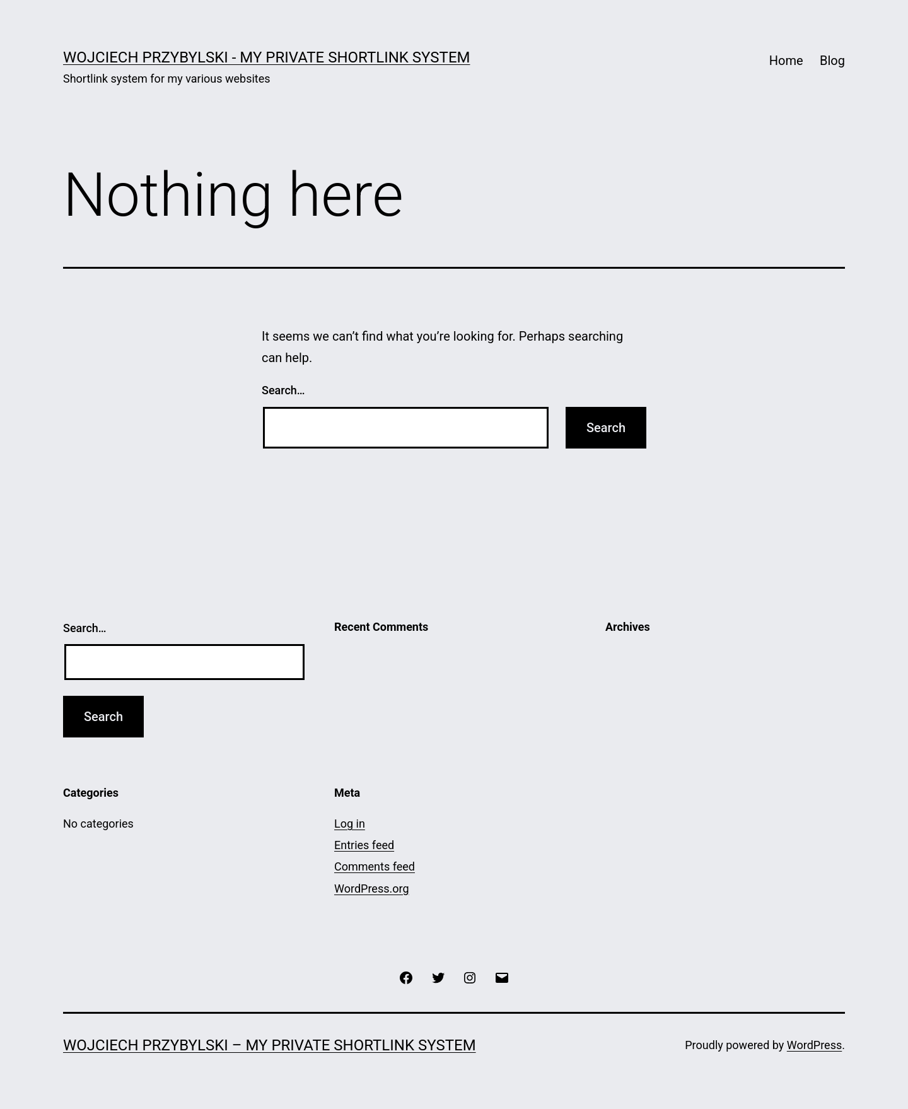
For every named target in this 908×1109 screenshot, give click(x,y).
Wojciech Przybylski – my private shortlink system (269, 1045)
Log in (349, 823)
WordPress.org (371, 888)
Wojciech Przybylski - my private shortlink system (266, 57)
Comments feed (374, 866)
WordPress (814, 1045)
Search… (283, 390)
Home (786, 60)
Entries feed (364, 845)
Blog (832, 60)
